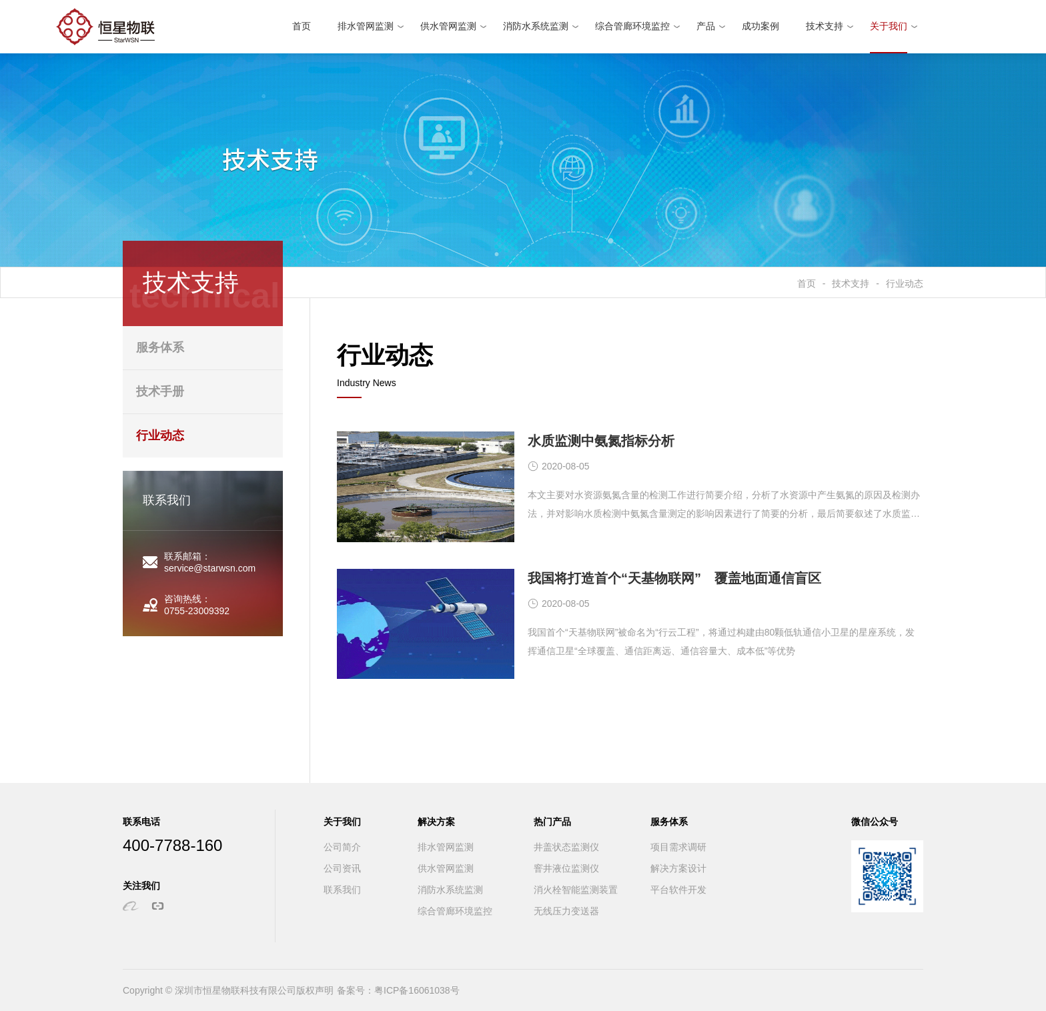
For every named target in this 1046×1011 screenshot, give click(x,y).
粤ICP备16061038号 (417, 990)
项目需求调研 (678, 847)
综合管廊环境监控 (632, 26)
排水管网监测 (366, 26)
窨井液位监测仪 (566, 869)
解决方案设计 (678, 869)
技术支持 (824, 26)
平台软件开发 (678, 890)
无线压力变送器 (566, 911)
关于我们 (888, 26)
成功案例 (760, 26)
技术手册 (160, 391)
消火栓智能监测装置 (576, 890)
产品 (705, 26)
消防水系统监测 (535, 26)
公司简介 (342, 847)
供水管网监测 (448, 26)
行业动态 (904, 283)
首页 (301, 26)
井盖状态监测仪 (566, 847)
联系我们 (342, 890)
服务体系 (160, 347)
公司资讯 (342, 869)
